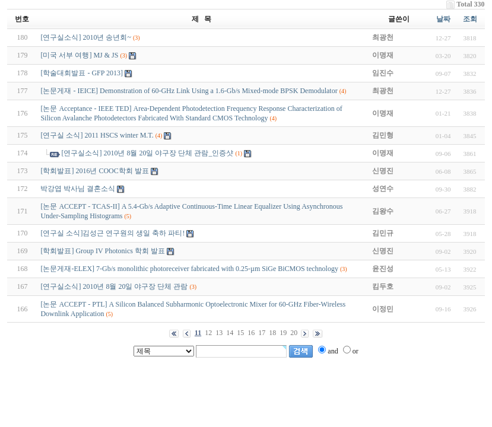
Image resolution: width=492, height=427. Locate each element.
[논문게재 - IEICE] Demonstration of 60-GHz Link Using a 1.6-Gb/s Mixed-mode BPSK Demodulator (188, 91)
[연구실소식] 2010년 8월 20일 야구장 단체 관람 (114, 286)
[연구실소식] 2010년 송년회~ (85, 37)
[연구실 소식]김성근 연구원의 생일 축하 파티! (112, 233)
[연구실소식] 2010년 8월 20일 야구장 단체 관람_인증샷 (147, 153)
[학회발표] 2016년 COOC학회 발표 (94, 171)
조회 (470, 19)
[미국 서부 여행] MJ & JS (79, 55)
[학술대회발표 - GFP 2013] (81, 73)
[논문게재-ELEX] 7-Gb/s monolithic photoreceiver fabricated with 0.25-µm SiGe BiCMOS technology (189, 269)
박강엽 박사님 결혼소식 (77, 188)
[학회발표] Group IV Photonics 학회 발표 (102, 251)
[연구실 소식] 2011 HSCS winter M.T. (96, 135)
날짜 (443, 19)
